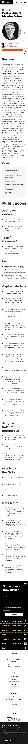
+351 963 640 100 (16, 720)
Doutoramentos (14, 681)
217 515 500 (9, 717)
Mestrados (14, 679)
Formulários (14, 702)
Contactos (14, 657)
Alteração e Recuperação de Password (14, 660)
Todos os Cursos (14, 686)
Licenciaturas (14, 676)
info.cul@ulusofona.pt (15, 719)
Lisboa (20, 621)
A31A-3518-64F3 (8, 45)
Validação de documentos (14, 707)
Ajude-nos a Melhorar (14, 664)
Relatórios (14, 704)
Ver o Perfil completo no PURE (12, 50)
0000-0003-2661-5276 (10, 47)
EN (22, 2)
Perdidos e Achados (14, 666)
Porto (15, 621)
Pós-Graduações (14, 684)
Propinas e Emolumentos (14, 697)
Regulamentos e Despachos (14, 699)
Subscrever (14, 614)
